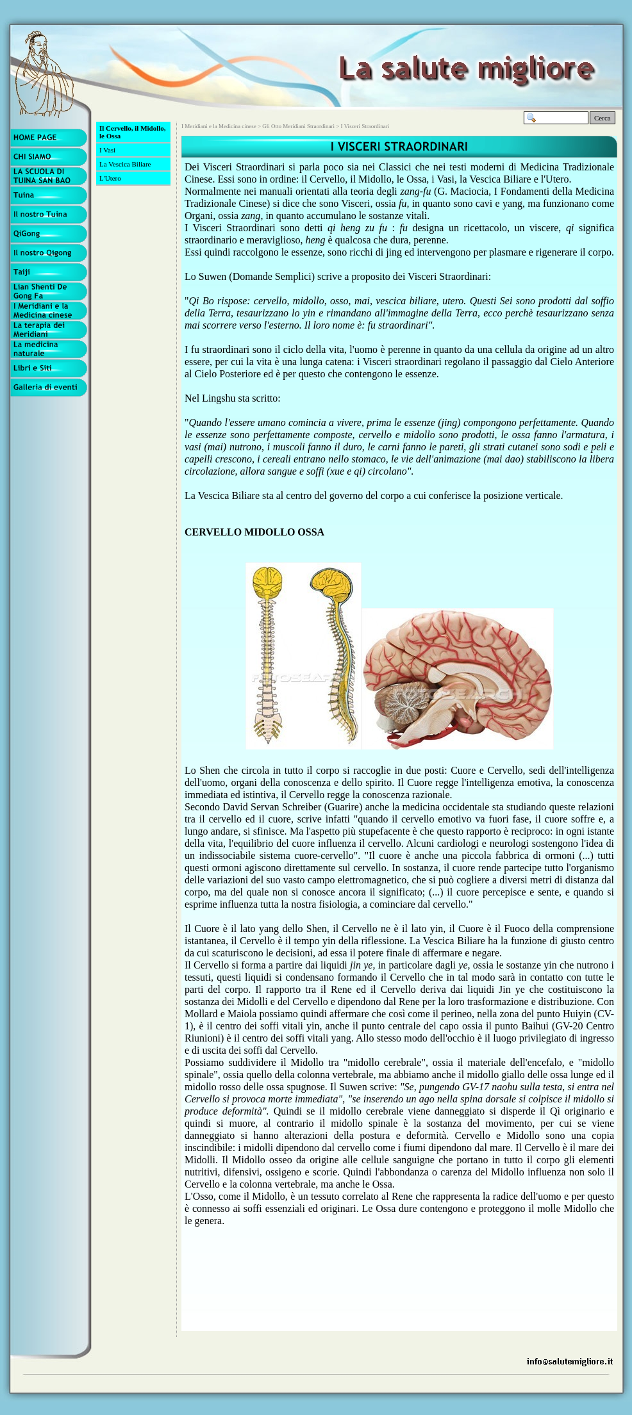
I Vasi (107, 150)
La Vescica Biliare (125, 164)
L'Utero (110, 178)
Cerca (602, 118)
